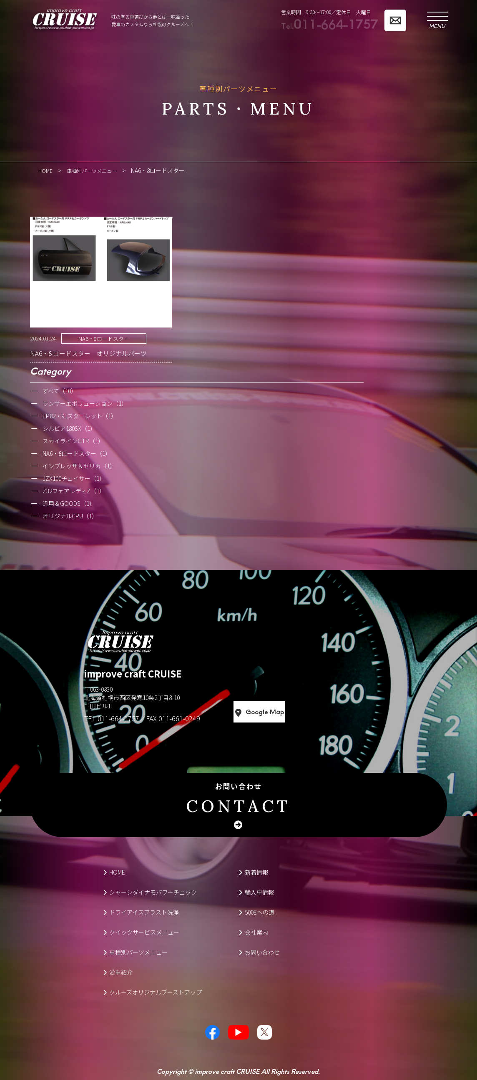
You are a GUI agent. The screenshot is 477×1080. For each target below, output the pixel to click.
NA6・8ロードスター (103, 338)
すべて (60, 390)
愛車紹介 (118, 972)
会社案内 (253, 932)
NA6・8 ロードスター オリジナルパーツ (88, 352)
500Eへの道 (256, 912)
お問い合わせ (238, 799)
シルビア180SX (69, 428)
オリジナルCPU (70, 515)
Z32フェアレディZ (74, 490)
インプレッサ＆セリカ (79, 465)
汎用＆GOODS (69, 503)
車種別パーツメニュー (135, 952)
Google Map (296, 712)
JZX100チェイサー (74, 478)
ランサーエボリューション (85, 403)
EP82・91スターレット (80, 415)
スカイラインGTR (73, 440)
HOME (114, 872)
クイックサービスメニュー (141, 932)
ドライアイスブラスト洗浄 (141, 912)
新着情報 (253, 872)
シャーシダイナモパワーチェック (150, 892)
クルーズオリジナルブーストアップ (152, 992)
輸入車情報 (256, 892)
